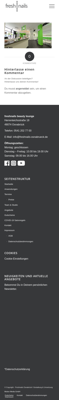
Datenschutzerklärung (17, 369)
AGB (10, 236)
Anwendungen (10, 189)
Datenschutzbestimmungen (20, 241)
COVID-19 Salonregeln (14, 220)
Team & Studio (11, 205)
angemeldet (22, 88)
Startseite (8, 184)
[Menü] (50, 6)
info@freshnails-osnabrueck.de (30, 137)
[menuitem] (50, 6)
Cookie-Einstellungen (16, 258)
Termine (8, 194)
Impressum (9, 230)
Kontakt (7, 225)
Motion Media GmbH (12, 391)
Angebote (8, 210)
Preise (11, 199)
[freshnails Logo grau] (24, 6)
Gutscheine (9, 215)
